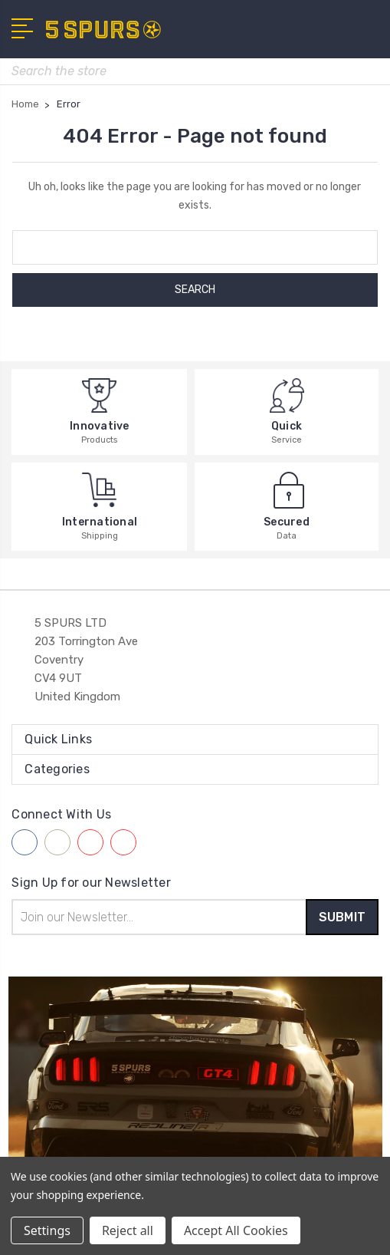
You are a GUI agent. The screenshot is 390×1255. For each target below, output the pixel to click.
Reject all (127, 1230)
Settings (47, 1230)
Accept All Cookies (236, 1230)
